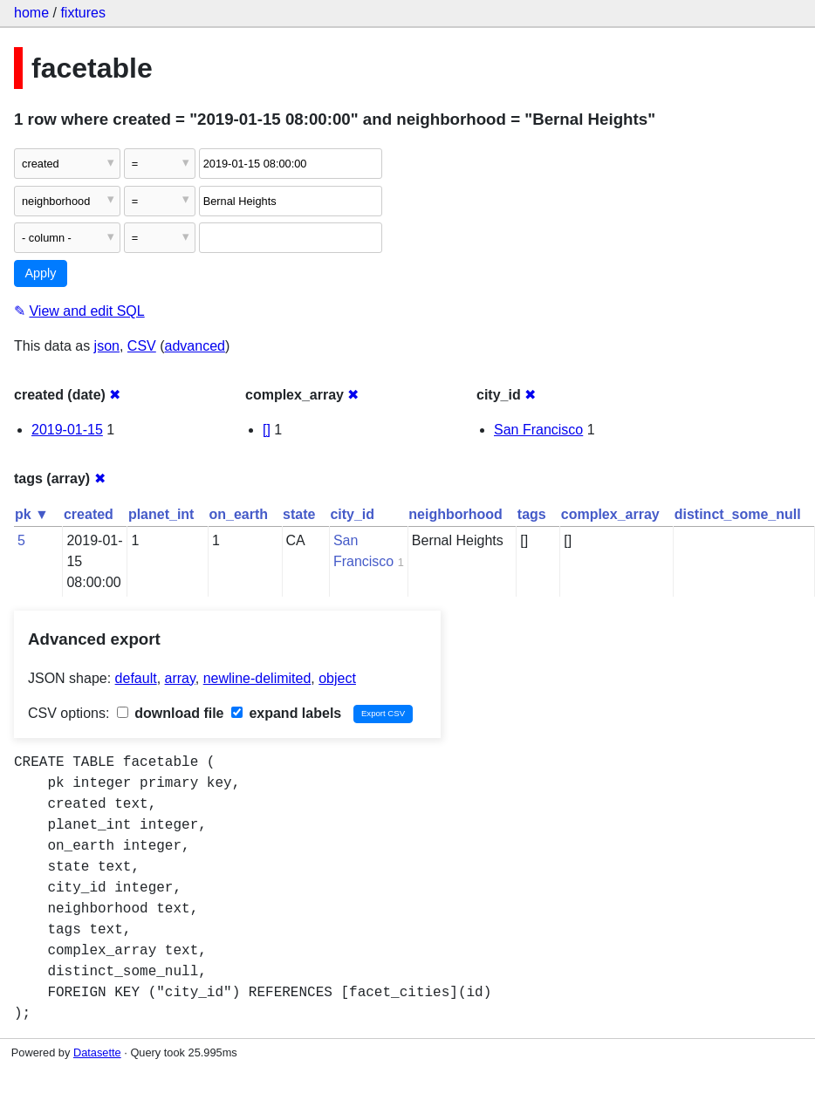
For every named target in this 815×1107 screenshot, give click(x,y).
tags (531, 514)
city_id (352, 514)
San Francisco (538, 429)
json (107, 345)
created (88, 514)
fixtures (83, 12)
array (180, 678)
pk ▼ (32, 514)
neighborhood (455, 514)
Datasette (97, 1052)
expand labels (286, 713)
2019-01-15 (67, 429)
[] (267, 429)
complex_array (610, 514)
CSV (141, 345)
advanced (195, 345)
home (31, 12)
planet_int (161, 514)
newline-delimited (257, 678)
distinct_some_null (738, 514)
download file (170, 713)
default (136, 678)
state (299, 514)
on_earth (238, 514)
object (337, 678)
